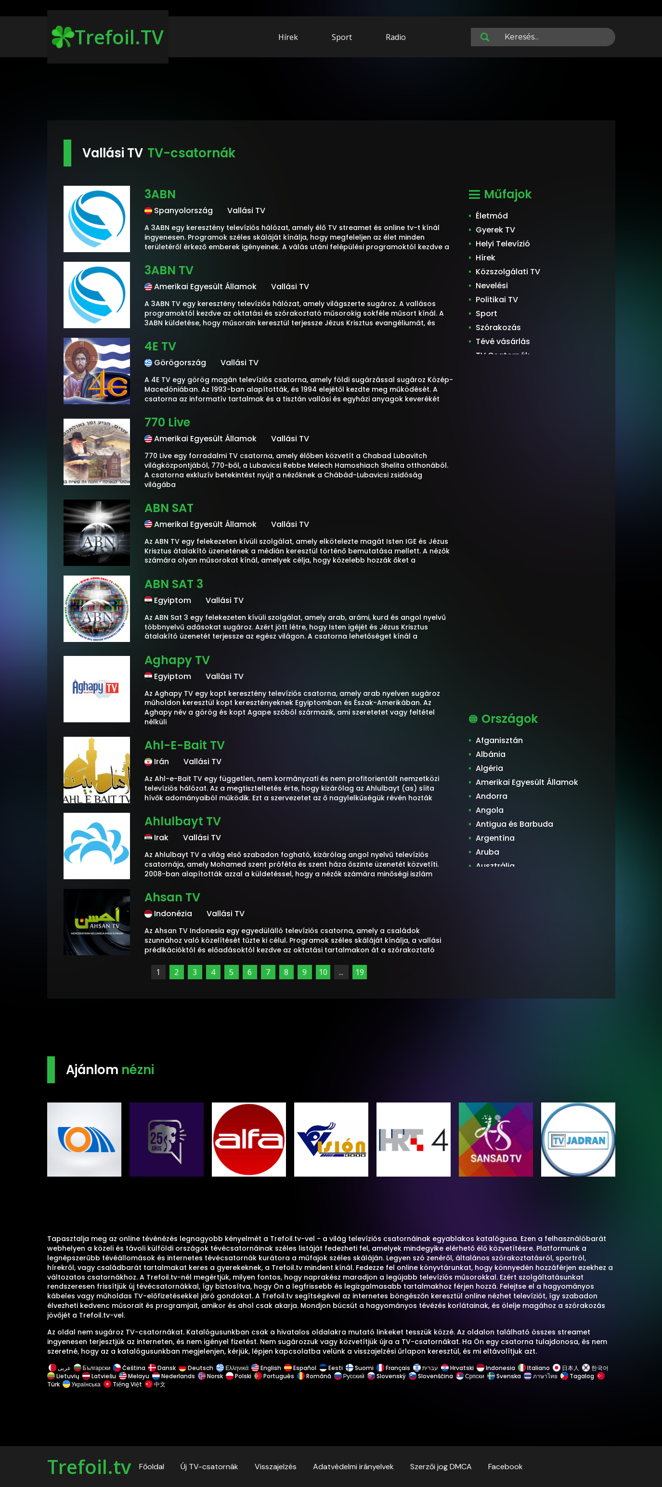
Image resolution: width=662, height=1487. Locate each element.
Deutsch (196, 1368)
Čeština (129, 1368)
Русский (349, 1376)
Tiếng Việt (122, 1384)
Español (300, 1368)
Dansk (162, 1368)
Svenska (504, 1376)
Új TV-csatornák (209, 1466)
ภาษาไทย (540, 1376)
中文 (154, 1384)
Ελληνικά (232, 1368)
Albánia (491, 754)
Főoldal (151, 1466)
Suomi (359, 1368)
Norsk (210, 1376)
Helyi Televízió (503, 243)
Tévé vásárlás (503, 341)
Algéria (489, 768)
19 (359, 972)
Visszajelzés (276, 1466)
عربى (59, 1368)
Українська (81, 1384)
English (266, 1368)
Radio (396, 37)
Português (274, 1376)
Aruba (487, 852)
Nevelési (492, 285)
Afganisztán (499, 740)
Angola (490, 810)
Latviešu (99, 1376)
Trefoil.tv (89, 1466)
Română (314, 1376)
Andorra (491, 796)
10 (323, 972)
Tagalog (577, 1376)
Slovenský (386, 1376)
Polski (238, 1376)
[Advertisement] (331, 90)
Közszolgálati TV (508, 271)
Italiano (534, 1368)
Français (393, 1368)
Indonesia (496, 1368)
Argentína (495, 838)
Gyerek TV (495, 229)
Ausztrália (495, 866)
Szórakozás (498, 327)
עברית (426, 1368)
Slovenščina (430, 1376)
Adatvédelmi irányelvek (353, 1466)
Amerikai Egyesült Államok (527, 782)
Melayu (134, 1376)
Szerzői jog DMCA (441, 1466)
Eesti (331, 1368)
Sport (342, 37)
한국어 (595, 1368)
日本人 (566, 1368)
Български (92, 1368)
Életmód (492, 215)
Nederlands (173, 1376)
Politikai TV (497, 299)
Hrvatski (457, 1368)
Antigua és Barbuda (514, 824)
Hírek (288, 37)
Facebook (505, 1466)
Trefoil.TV (108, 37)
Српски (470, 1376)
